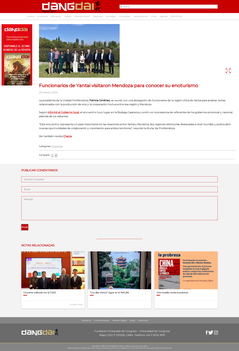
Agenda (164, 16)
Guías (132, 320)
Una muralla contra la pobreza (172, 292)
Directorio (143, 320)
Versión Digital (119, 320)
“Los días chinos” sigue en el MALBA (109, 292)
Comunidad (124, 16)
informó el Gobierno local (63, 112)
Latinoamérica (140, 16)
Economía (42, 16)
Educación (55, 16)
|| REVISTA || (176, 16)
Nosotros (86, 320)
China (154, 16)
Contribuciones (101, 320)
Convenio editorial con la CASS (39, 292)
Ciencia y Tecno (82, 16)
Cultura (67, 16)
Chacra (67, 136)
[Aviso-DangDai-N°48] (17, 84)
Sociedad (111, 16)
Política (30, 16)
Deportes (98, 16)
